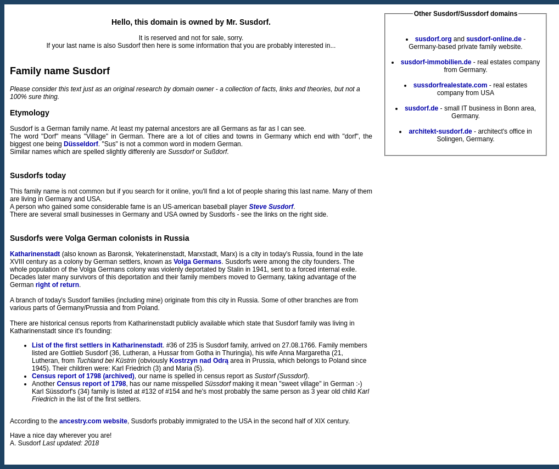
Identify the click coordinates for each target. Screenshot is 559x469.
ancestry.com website (93, 421)
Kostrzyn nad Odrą (199, 361)
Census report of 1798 (91, 384)
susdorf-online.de (494, 39)
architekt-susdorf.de (440, 131)
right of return (57, 285)
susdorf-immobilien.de (436, 62)
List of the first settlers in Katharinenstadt (97, 345)
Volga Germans (197, 262)
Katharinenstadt (35, 254)
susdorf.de (421, 108)
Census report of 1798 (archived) (83, 376)
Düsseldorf (81, 144)
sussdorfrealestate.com (450, 85)
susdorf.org (433, 39)
